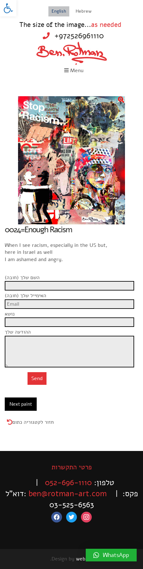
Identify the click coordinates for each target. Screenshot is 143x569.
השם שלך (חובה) (71, 281)
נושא (71, 317)
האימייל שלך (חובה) (71, 299)
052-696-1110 (68, 482)
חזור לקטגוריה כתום (33, 422)
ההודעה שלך (71, 335)
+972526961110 (79, 35)
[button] (8, 8)
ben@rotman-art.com (67, 493)
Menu (74, 70)
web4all (84, 558)
